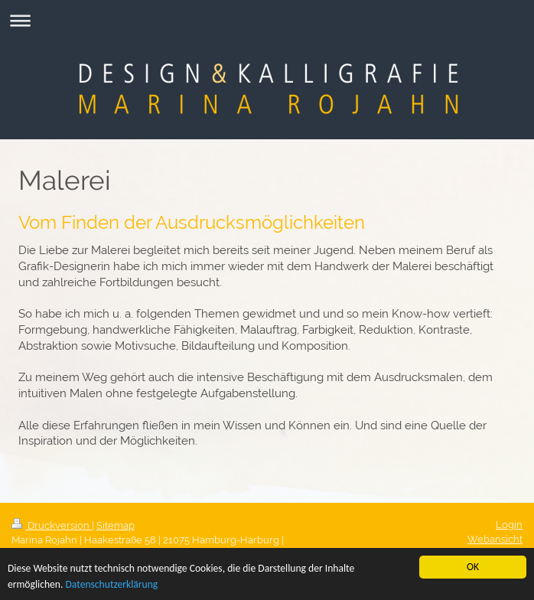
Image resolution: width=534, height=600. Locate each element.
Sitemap (115, 525)
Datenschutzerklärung (111, 585)
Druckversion (51, 525)
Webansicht (495, 539)
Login (509, 524)
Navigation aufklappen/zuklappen (267, 20)
